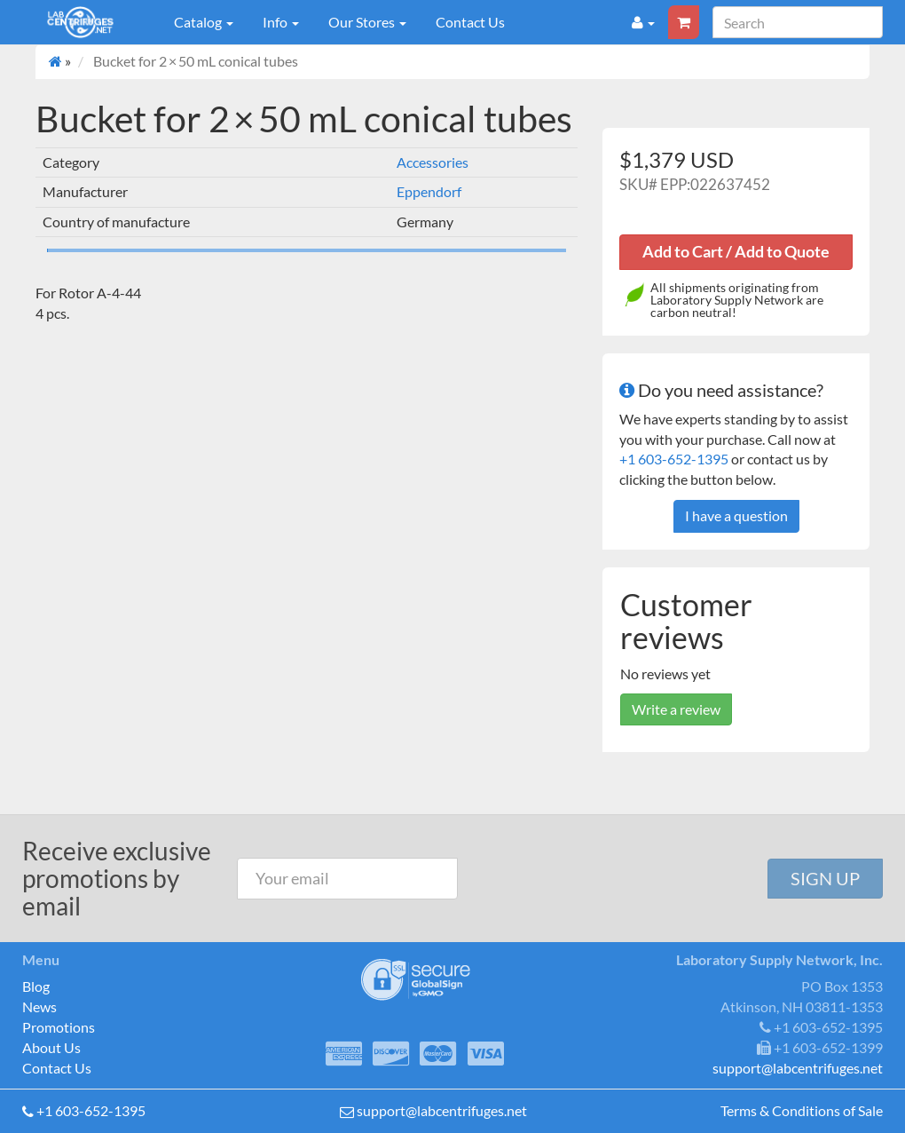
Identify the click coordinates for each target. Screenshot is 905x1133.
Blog (36, 986)
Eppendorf (429, 191)
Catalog (203, 21)
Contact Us (470, 21)
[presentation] (615, 879)
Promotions (58, 1026)
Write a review (676, 709)
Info (281, 21)
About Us (51, 1047)
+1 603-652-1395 (673, 458)
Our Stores (367, 21)
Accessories (432, 162)
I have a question (736, 515)
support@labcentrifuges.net (442, 1110)
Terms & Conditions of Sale (801, 1110)
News (39, 1006)
